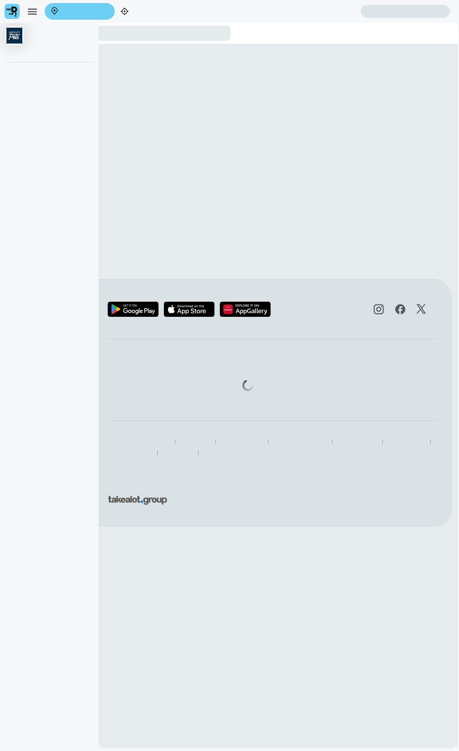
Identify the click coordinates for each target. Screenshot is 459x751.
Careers (177, 396)
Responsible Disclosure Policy (199, 442)
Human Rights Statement (361, 442)
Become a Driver (188, 385)
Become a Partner (189, 374)
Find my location (150, 12)
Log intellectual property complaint (354, 396)
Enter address (80, 11)
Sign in (405, 11)
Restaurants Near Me (288, 453)
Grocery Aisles (378, 453)
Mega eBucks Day (263, 385)
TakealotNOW (336, 453)
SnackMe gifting (260, 374)
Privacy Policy (256, 442)
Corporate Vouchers (265, 396)
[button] (49, 42)
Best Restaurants (236, 453)
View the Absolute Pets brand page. (138, 99)
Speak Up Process (187, 453)
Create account (331, 11)
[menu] (32, 11)
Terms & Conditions (303, 442)
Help (319, 374)
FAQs (321, 385)
